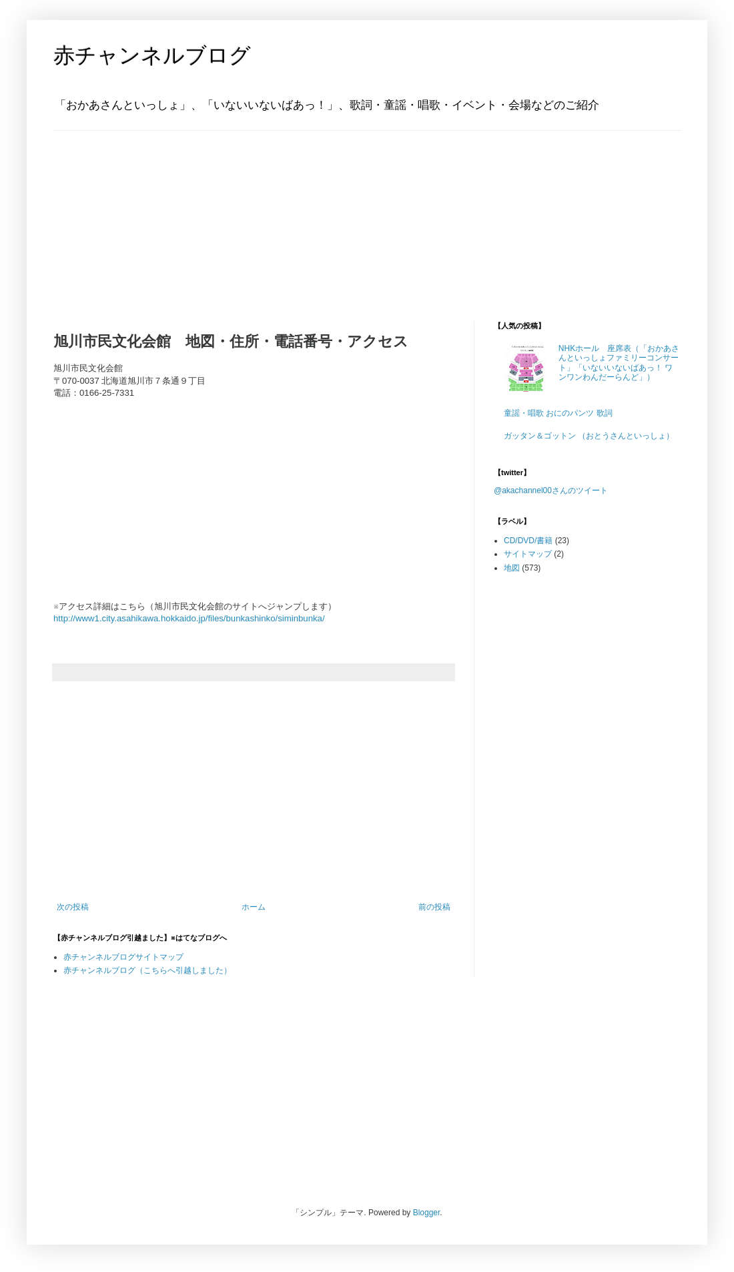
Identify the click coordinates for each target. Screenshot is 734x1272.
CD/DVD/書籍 (528, 540)
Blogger (426, 1212)
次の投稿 (73, 907)
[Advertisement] (136, 214)
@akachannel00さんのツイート (551, 490)
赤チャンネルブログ (152, 55)
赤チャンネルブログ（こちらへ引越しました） (147, 970)
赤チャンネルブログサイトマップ (123, 957)
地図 (512, 568)
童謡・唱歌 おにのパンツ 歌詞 (558, 413)
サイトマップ (528, 554)
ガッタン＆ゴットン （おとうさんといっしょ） (589, 435)
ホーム (254, 907)
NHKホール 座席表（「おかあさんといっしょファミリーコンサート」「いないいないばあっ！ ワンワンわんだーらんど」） (619, 363)
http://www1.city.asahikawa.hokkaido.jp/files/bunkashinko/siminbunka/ (189, 618)
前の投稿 (434, 907)
